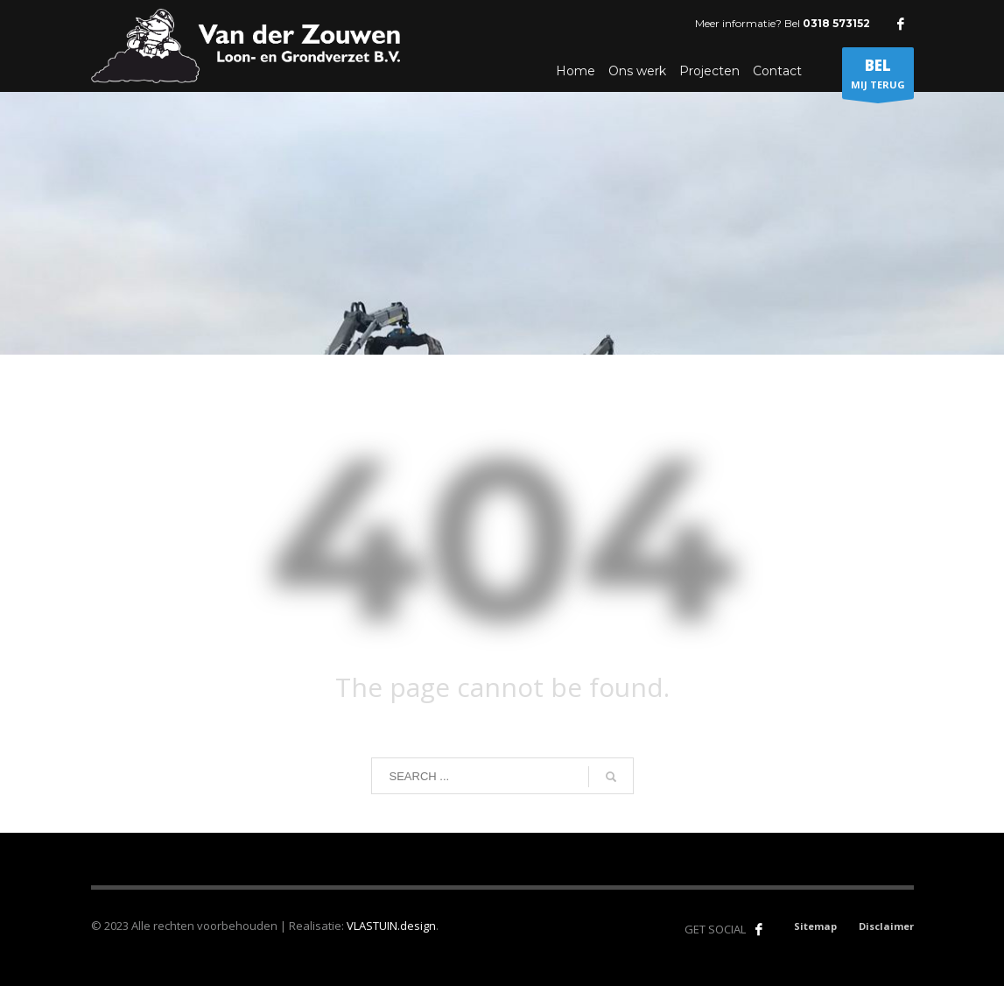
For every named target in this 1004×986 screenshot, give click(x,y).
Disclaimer (886, 926)
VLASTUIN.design (391, 925)
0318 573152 (836, 23)
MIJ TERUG (878, 77)
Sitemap (815, 926)
